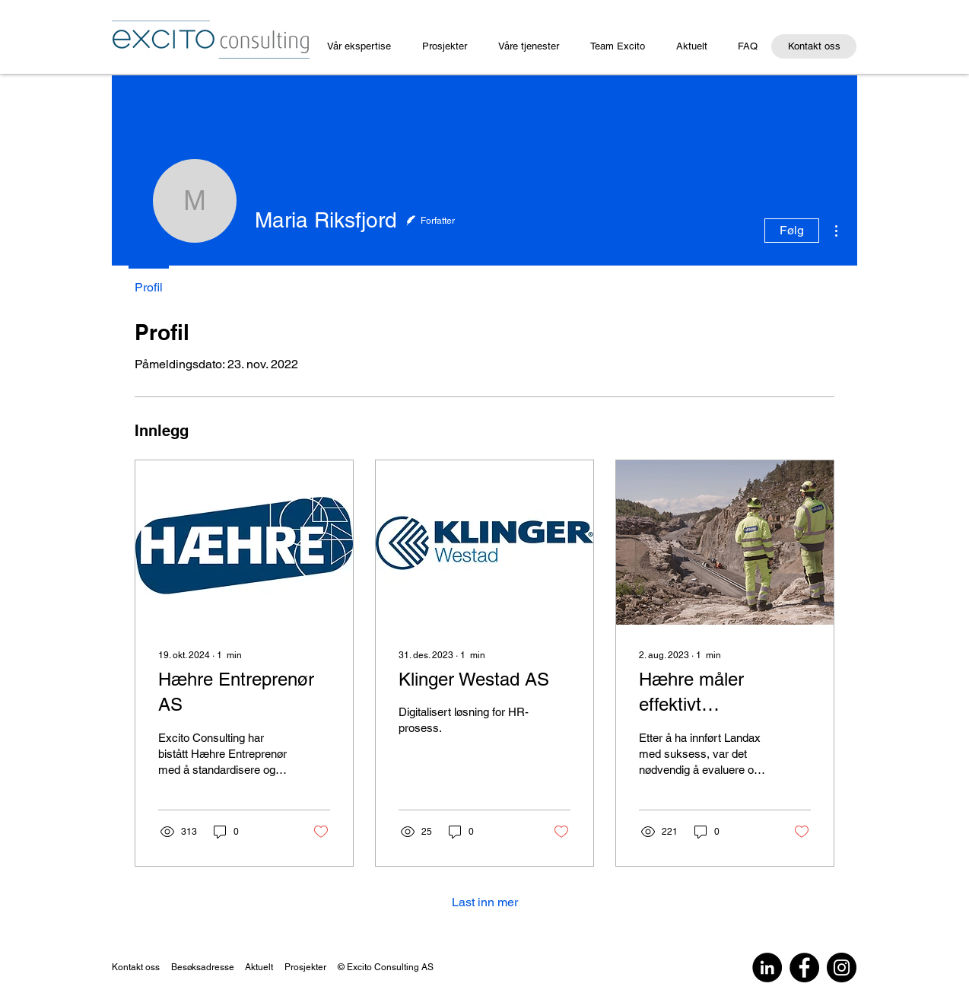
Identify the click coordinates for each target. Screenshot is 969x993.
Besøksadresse (202, 967)
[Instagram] (841, 967)
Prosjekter (305, 967)
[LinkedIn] (767, 967)
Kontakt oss (136, 967)
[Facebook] (804, 967)
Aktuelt (264, 967)
